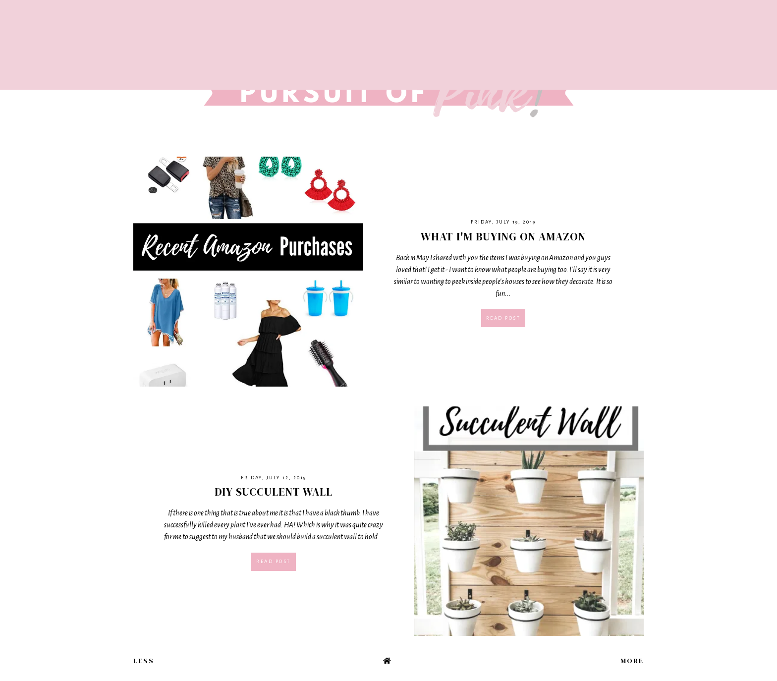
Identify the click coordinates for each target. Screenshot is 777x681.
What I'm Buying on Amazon (503, 236)
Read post (503, 318)
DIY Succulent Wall (274, 491)
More (632, 661)
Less (143, 661)
